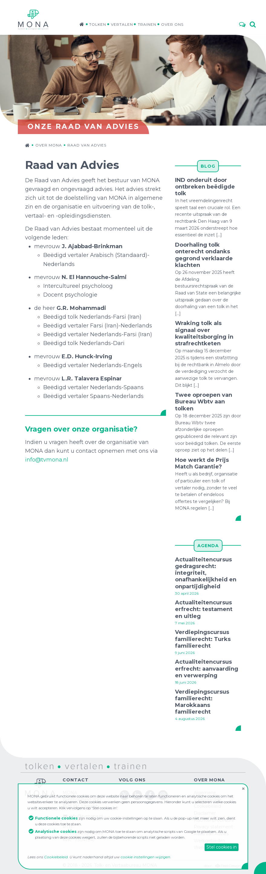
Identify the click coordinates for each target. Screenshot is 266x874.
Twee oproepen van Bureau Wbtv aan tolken (203, 402)
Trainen (147, 24)
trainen (114, 765)
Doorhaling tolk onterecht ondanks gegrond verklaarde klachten (204, 255)
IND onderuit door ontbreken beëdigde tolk (205, 187)
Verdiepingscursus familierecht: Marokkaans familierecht (202, 701)
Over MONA (48, 145)
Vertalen (122, 24)
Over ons (172, 24)
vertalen (67, 765)
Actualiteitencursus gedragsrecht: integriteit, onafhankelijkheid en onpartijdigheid (205, 573)
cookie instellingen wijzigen (145, 857)
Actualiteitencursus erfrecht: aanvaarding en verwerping (206, 668)
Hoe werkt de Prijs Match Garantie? (202, 463)
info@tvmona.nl (46, 459)
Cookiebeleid (56, 857)
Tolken (97, 24)
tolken (31, 765)
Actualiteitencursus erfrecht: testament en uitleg (203, 609)
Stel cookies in (221, 847)
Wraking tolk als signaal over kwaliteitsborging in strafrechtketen (204, 333)
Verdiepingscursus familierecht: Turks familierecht (203, 639)
